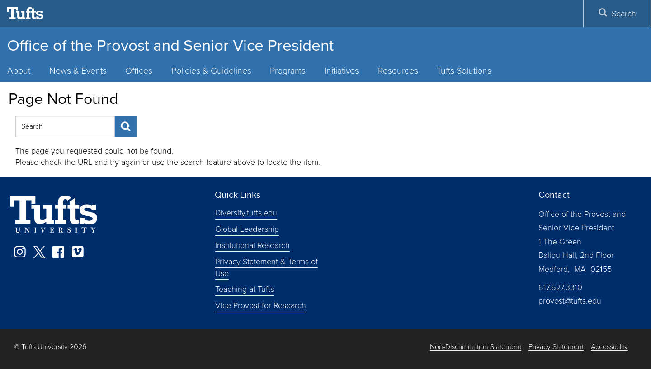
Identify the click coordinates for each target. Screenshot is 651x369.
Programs (288, 70)
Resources (398, 70)
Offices (138, 70)
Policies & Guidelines (211, 70)
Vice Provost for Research (260, 305)
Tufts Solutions (464, 70)
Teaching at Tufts (244, 289)
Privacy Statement (556, 347)
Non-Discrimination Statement (475, 347)
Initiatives (342, 70)
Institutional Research (252, 245)
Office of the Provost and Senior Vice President (170, 45)
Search (617, 13)
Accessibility (609, 347)
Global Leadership (247, 229)
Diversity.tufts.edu (246, 213)
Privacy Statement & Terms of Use (266, 267)
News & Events (78, 70)
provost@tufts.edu (569, 301)
